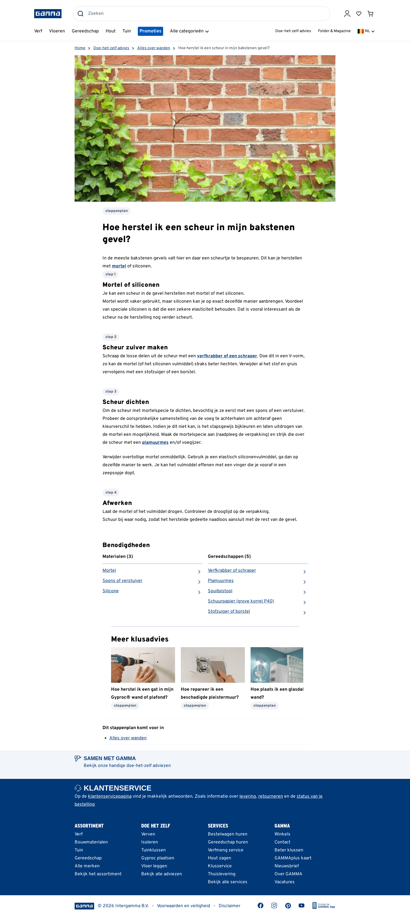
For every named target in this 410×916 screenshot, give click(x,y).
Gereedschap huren (228, 842)
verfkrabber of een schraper (227, 356)
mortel (119, 266)
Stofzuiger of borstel (229, 611)
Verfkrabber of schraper (232, 570)
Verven (148, 834)
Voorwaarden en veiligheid (183, 906)
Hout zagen (219, 858)
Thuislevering (221, 874)
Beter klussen (288, 850)
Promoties (150, 31)
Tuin (79, 850)
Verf (79, 834)
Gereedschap (88, 858)
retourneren (270, 796)
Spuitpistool (220, 591)
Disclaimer (229, 906)
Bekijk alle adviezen (161, 874)
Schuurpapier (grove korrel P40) (241, 601)
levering (247, 796)
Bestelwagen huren (227, 834)
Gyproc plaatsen (157, 858)
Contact (282, 842)
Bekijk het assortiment (98, 874)
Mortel (109, 570)
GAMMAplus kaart (292, 858)
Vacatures (284, 882)
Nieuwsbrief (286, 866)
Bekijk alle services (227, 882)
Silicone (110, 591)
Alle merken (87, 866)
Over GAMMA (288, 874)
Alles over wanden (128, 738)
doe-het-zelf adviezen (148, 766)
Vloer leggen (154, 866)
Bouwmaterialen (91, 842)
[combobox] (201, 13)
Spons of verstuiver (122, 581)
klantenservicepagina (110, 796)
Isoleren (149, 842)
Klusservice (220, 866)
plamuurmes (155, 442)
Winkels (282, 834)
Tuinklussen (153, 850)
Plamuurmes (221, 581)
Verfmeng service (225, 850)
